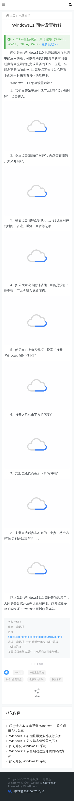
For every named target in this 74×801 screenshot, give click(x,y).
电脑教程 (24, 15)
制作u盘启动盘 (14, 679)
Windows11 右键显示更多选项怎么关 (35, 736)
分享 (37, 693)
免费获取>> (49, 44)
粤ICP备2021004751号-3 (28, 791)
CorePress (49, 782)
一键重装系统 (37, 672)
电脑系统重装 (36, 679)
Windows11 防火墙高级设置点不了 (33, 741)
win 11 (18, 672)
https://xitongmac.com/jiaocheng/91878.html (35, 636)
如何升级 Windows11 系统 (27, 746)
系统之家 (56, 679)
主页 (10, 15)
